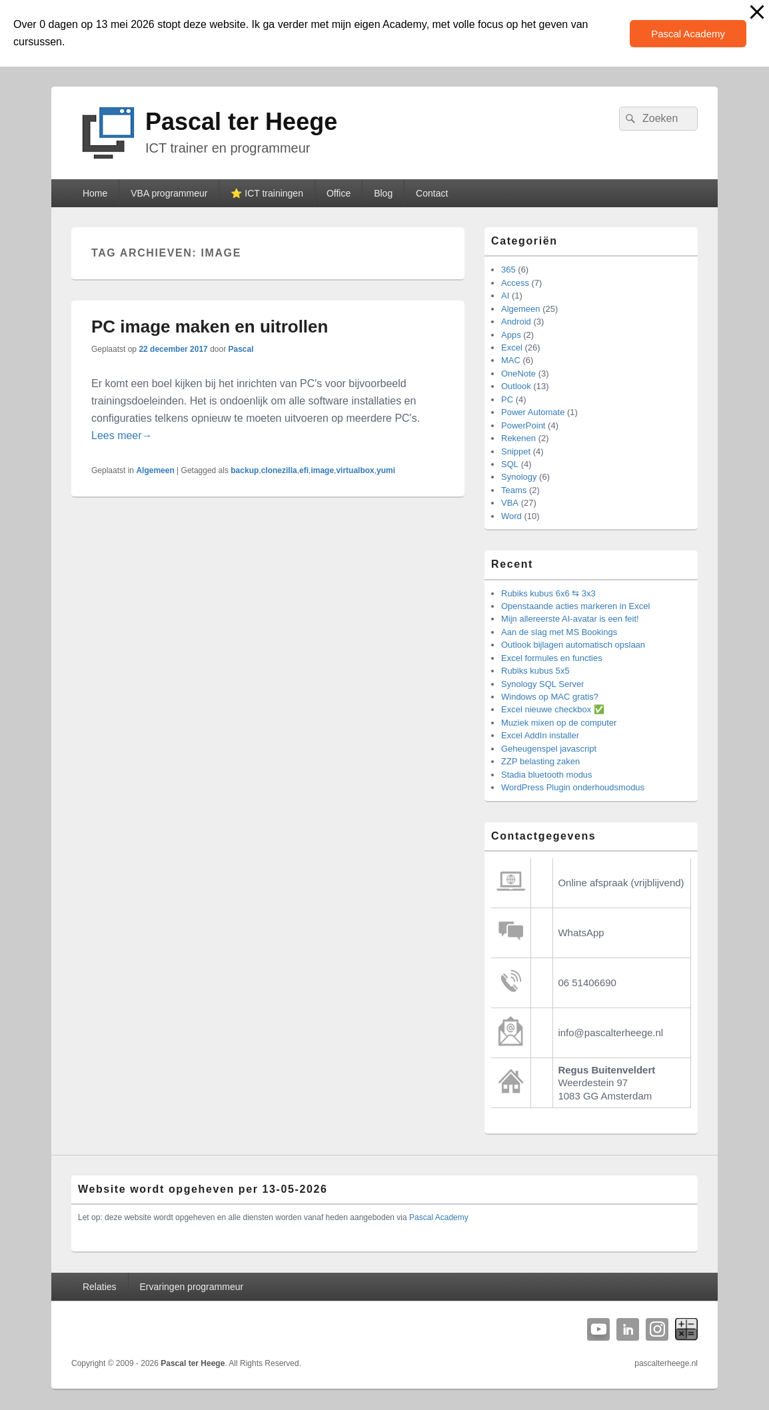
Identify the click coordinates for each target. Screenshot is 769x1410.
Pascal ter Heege (241, 121)
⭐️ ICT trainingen (267, 193)
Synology (518, 477)
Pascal (241, 349)
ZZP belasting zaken (540, 761)
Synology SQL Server (542, 684)
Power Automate (532, 412)
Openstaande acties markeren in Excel (575, 606)
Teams (513, 490)
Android (516, 322)
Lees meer (122, 435)
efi (304, 470)
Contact (432, 193)
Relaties (100, 1286)
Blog (383, 193)
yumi (386, 470)
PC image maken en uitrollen (209, 327)
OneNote (518, 373)
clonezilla (279, 470)
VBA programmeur (169, 193)
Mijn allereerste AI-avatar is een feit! (570, 619)
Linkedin (627, 1329)
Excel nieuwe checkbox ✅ (552, 709)
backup (245, 470)
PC (507, 399)
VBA (509, 503)
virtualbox (355, 470)
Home (95, 193)
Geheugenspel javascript (548, 749)
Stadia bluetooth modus (546, 775)
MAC (510, 360)
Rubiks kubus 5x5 (535, 671)
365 (508, 270)
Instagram (657, 1329)
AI (505, 296)
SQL (509, 464)
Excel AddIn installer (540, 735)
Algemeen (155, 470)
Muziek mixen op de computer (558, 723)
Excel (511, 347)
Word (511, 516)
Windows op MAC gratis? (549, 697)
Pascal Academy (688, 33)
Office (339, 193)
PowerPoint (523, 425)
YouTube (598, 1329)
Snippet (515, 451)
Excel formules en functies (551, 658)
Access (515, 283)
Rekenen (518, 438)
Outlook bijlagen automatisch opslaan (573, 645)
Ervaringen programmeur (192, 1286)
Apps (511, 335)
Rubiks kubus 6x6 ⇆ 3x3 (548, 593)
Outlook (516, 386)
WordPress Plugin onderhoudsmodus (572, 787)
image (322, 470)
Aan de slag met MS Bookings (559, 632)
